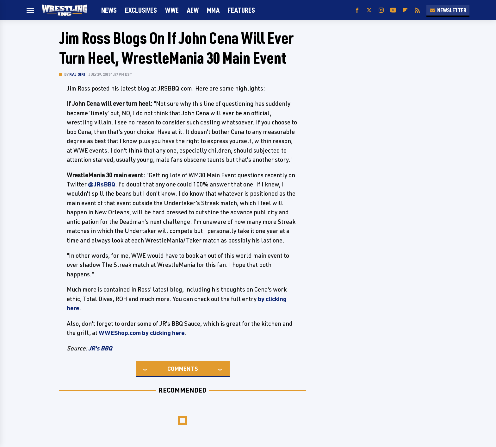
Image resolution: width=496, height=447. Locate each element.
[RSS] (417, 10)
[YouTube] (393, 10)
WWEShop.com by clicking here (142, 333)
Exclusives (141, 10)
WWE (172, 10)
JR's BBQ (100, 348)
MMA (213, 10)
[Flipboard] (405, 10)
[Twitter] (369, 10)
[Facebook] (357, 10)
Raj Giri (77, 74)
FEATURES (241, 10)
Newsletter (448, 10)
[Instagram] (381, 10)
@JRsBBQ (101, 184)
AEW (193, 10)
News (109, 10)
